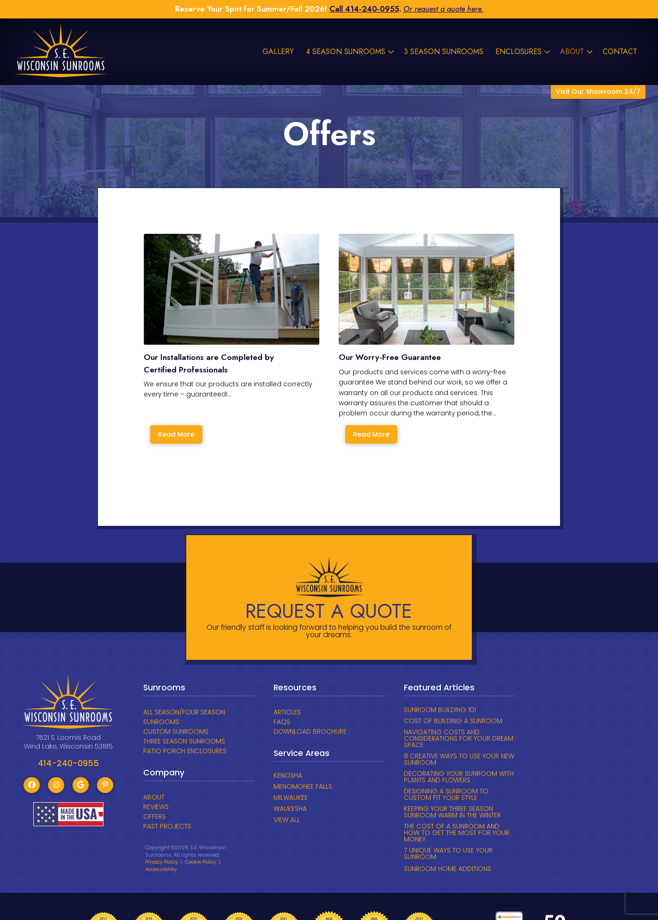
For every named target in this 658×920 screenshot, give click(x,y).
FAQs (282, 721)
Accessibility (161, 869)
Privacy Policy (161, 861)
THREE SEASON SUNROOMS (184, 741)
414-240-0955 (372, 8)
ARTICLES (287, 712)
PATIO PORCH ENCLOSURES (184, 750)
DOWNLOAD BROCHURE (310, 731)
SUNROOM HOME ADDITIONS (447, 868)
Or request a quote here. (443, 8)
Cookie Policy (200, 861)
